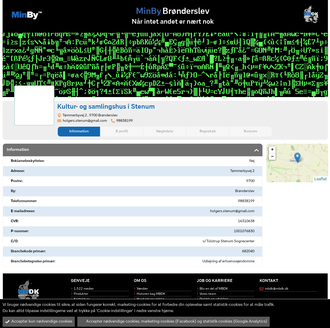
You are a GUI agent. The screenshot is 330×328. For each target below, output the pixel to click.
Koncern (250, 131)
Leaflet (320, 179)
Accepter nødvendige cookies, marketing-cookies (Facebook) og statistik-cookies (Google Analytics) (173, 322)
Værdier (142, 288)
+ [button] (272, 149)
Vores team (208, 294)
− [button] (272, 156)
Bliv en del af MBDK (214, 288)
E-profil (122, 131)
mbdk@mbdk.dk (276, 288)
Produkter (81, 294)
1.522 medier (84, 288)
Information (79, 131)
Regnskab (208, 131)
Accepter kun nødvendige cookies (38, 322)
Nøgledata (164, 131)
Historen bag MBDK (151, 294)
